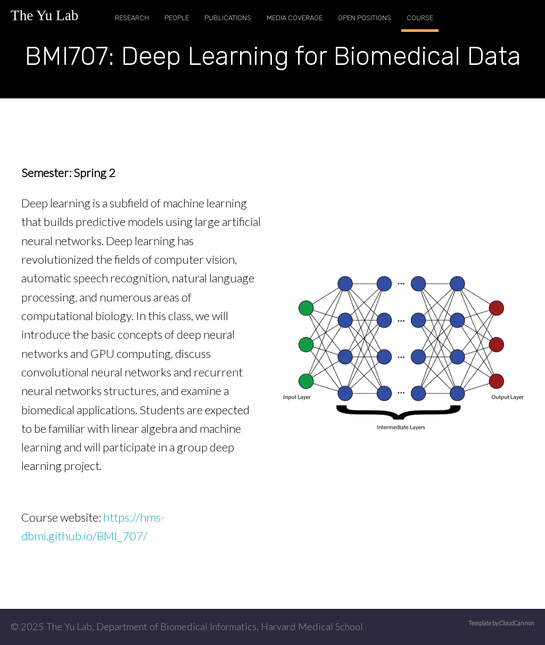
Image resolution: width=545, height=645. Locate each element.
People (176, 18)
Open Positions (364, 18)
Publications (227, 18)
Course (420, 18)
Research (132, 18)
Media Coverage (295, 18)
